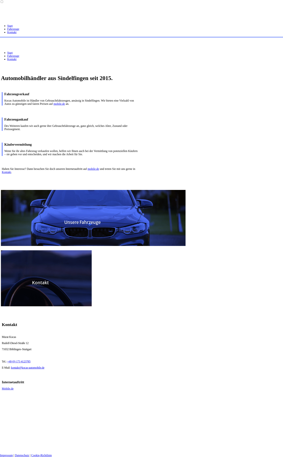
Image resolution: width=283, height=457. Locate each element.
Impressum (6, 455)
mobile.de (59, 103)
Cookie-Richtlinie (41, 455)
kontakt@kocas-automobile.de (27, 367)
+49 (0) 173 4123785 (18, 361)
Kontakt (12, 32)
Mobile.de (8, 388)
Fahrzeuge (13, 29)
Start (10, 25)
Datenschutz (22, 455)
